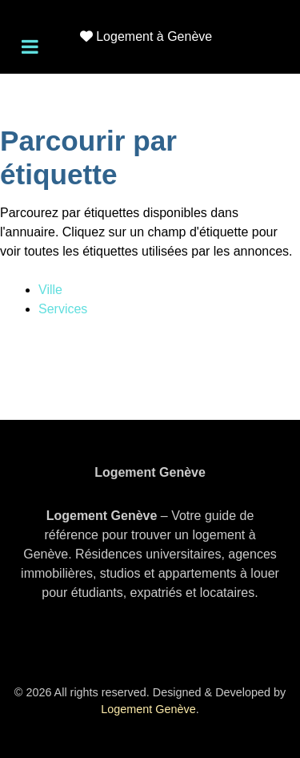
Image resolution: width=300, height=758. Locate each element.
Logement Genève (148, 709)
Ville (50, 289)
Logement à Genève (154, 36)
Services (62, 309)
